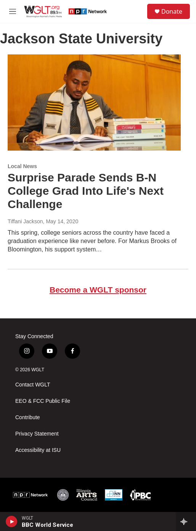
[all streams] (186, 521)
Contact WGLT (32, 385)
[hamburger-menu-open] (12, 11)
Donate (171, 11)
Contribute (27, 417)
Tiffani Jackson (25, 221)
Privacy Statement (37, 434)
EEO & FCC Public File (42, 401)
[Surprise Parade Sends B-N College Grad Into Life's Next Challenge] (94, 102)
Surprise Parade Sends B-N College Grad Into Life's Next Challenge (86, 190)
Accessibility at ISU (38, 450)
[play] (11, 521)
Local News (22, 166)
